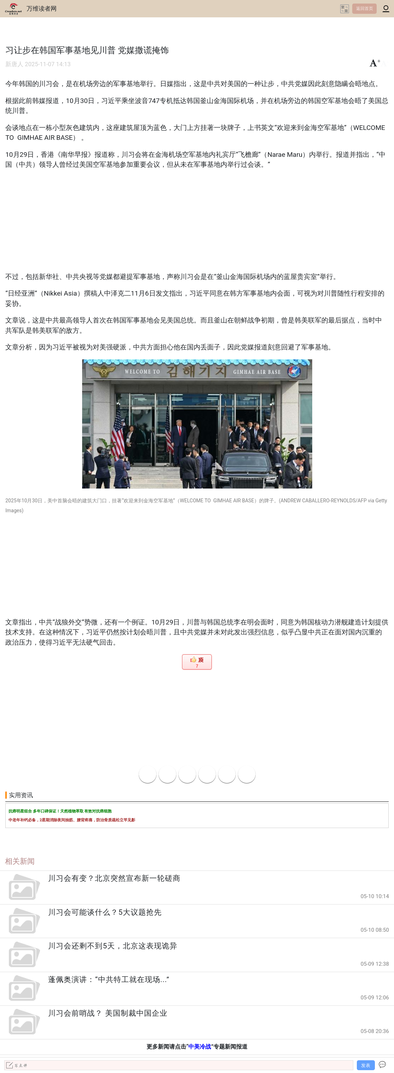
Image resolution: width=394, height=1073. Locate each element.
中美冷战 (199, 1046)
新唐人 (14, 64)
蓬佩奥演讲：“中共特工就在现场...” (108, 979)
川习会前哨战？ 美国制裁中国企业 (107, 1013)
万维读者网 (42, 8)
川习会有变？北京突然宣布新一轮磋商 (114, 878)
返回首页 (364, 8)
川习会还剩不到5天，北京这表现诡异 (112, 946)
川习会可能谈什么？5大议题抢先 (105, 912)
